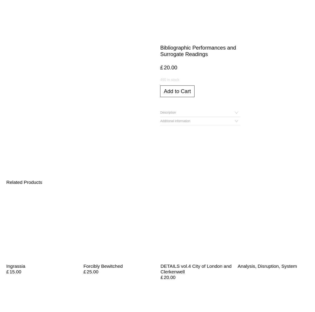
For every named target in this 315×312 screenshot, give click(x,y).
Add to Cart (177, 91)
